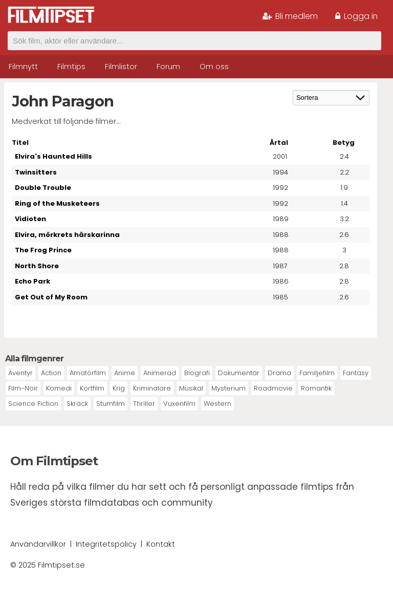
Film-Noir (23, 388)
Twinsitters (36, 172)
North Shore (37, 266)
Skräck (77, 403)
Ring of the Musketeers (57, 203)
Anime (124, 373)
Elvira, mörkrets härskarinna (67, 235)
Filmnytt (23, 66)
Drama (279, 373)
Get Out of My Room (51, 297)
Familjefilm (317, 373)
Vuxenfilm (179, 403)
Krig (119, 388)
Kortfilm (92, 388)
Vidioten (30, 219)
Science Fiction (33, 403)
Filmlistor (121, 66)
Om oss (214, 66)
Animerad (159, 373)
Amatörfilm (88, 373)
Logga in (356, 16)
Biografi (197, 373)
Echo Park (32, 281)
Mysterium (228, 388)
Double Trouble (43, 187)
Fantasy (355, 373)
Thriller (144, 403)
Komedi (59, 388)
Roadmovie (273, 388)
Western (217, 403)
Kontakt (160, 544)
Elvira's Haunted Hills (53, 156)
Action (51, 373)
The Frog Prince (43, 250)
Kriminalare (152, 388)
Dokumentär (238, 373)
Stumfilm (110, 403)
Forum (168, 66)
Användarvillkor (38, 544)
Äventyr (20, 373)
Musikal (191, 388)
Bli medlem (290, 16)
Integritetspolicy (106, 544)
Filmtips (71, 66)
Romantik (316, 388)
